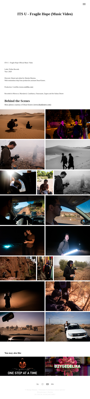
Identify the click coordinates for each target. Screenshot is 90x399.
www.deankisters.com (42, 105)
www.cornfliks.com (26, 87)
